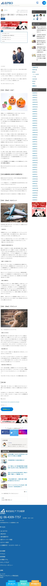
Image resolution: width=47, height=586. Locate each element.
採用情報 (2, 557)
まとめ (3, 41)
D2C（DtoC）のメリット (6, 37)
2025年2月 (34, 125)
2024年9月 (34, 137)
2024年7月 (34, 141)
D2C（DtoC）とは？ (5, 33)
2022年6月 (34, 199)
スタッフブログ (4, 562)
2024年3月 (34, 151)
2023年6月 (34, 172)
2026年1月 (34, 99)
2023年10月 (34, 162)
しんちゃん (5, 10)
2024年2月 (34, 153)
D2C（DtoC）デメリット (6, 39)
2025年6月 (34, 116)
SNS (33, 83)
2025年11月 (34, 104)
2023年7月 (34, 169)
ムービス (2, 574)
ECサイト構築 (35, 74)
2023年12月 (34, 158)
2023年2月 (34, 181)
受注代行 (33, 69)
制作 (33, 72)
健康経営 (33, 85)
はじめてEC (4, 531)
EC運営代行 (3, 18)
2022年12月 (34, 185)
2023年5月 (34, 174)
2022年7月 (34, 197)
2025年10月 (34, 106)
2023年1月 (34, 183)
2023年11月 (34, 160)
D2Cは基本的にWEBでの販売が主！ (8, 35)
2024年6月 (34, 144)
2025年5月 (34, 118)
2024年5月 (34, 146)
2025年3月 (34, 123)
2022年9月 (34, 192)
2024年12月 (34, 130)
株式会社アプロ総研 (12, 511)
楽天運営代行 (4, 537)
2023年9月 (34, 165)
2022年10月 (34, 190)
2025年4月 (34, 120)
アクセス (2, 554)
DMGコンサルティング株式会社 (9, 576)
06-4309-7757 (10, 517)
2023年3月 (34, 178)
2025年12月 (34, 102)
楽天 (33, 81)
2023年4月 (34, 176)
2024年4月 (34, 148)
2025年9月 (34, 109)
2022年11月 (34, 188)
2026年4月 (34, 92)
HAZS (1, 577)
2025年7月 (34, 113)
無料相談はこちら (6, 409)
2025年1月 (34, 127)
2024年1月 (34, 155)
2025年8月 (34, 111)
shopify (33, 78)
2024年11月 (34, 132)
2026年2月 (34, 97)
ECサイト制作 (5, 542)
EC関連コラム (4, 559)
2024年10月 (34, 134)
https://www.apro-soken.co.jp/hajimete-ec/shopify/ (10, 402)
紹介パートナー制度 (6, 540)
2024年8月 (34, 139)
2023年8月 (34, 167)
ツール (33, 76)
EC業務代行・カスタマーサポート (10, 545)
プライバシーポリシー (6, 565)
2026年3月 (34, 95)
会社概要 (2, 551)
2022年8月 (34, 195)
